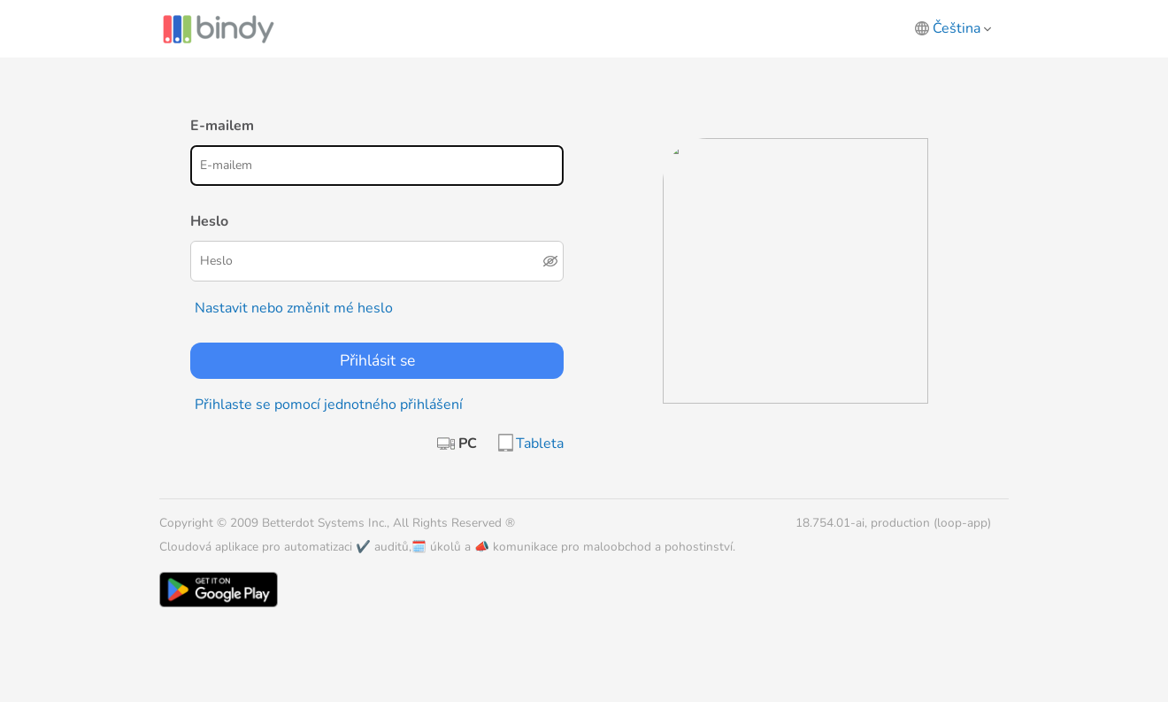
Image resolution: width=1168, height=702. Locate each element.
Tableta (540, 443)
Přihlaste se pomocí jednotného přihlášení (329, 404)
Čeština (962, 28)
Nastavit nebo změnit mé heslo (294, 308)
